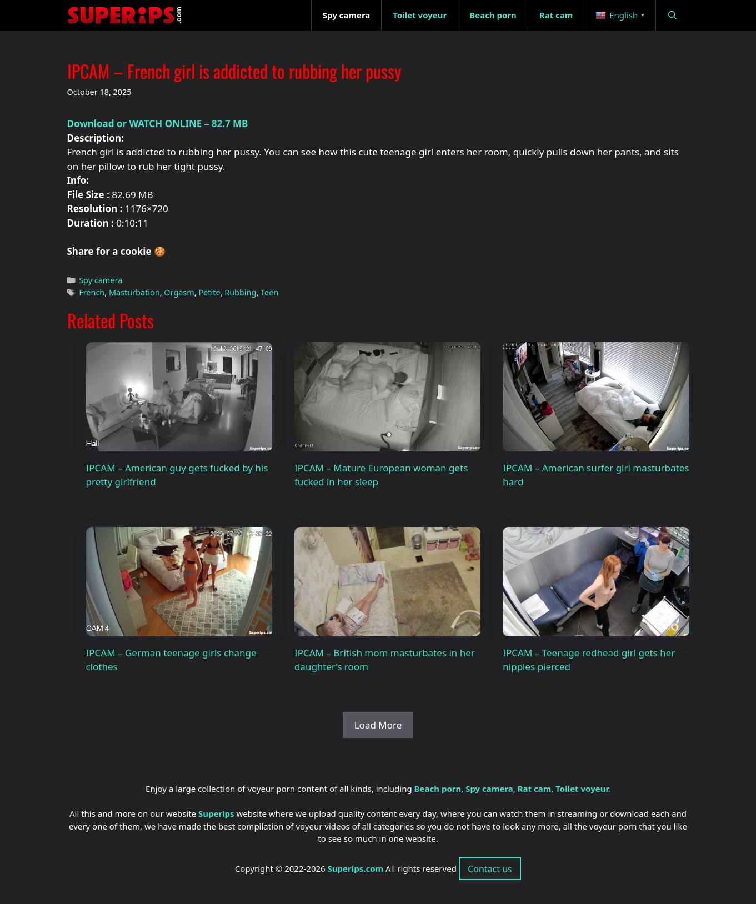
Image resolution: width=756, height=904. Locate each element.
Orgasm (179, 292)
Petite (209, 292)
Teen (269, 292)
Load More (378, 725)
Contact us (490, 869)
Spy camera (100, 280)
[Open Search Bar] (672, 15)
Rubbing (240, 292)
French (91, 292)
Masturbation (134, 292)
